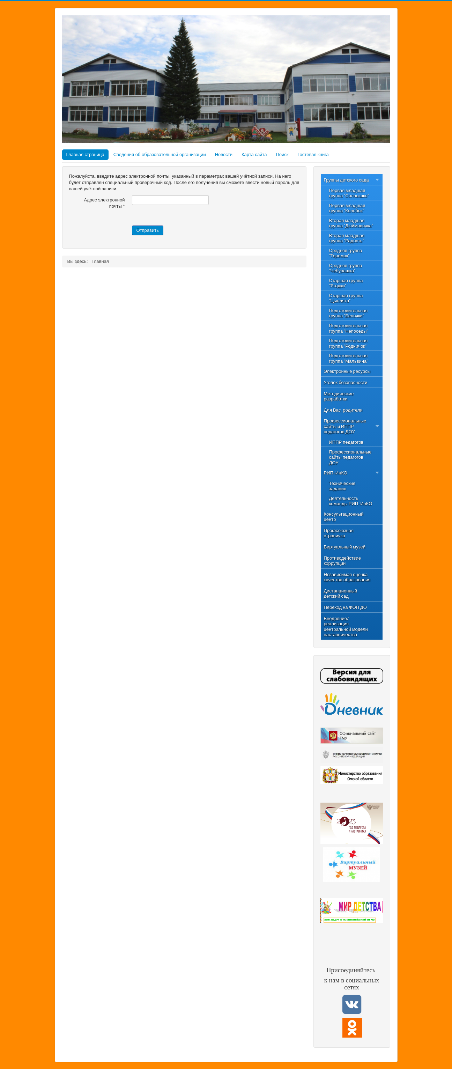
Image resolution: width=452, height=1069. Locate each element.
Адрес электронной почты (104, 203)
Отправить (147, 230)
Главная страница (85, 154)
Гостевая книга (312, 154)
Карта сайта (254, 154)
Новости (223, 154)
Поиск (282, 154)
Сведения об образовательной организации (159, 154)
